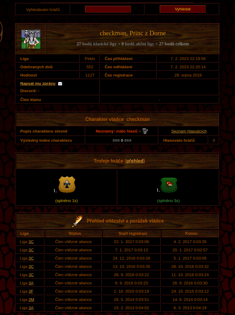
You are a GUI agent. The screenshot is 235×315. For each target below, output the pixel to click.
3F (30, 291)
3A (30, 283)
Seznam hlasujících (189, 131)
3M (31, 299)
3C (31, 241)
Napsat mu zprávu (37, 83)
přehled (135, 160)
